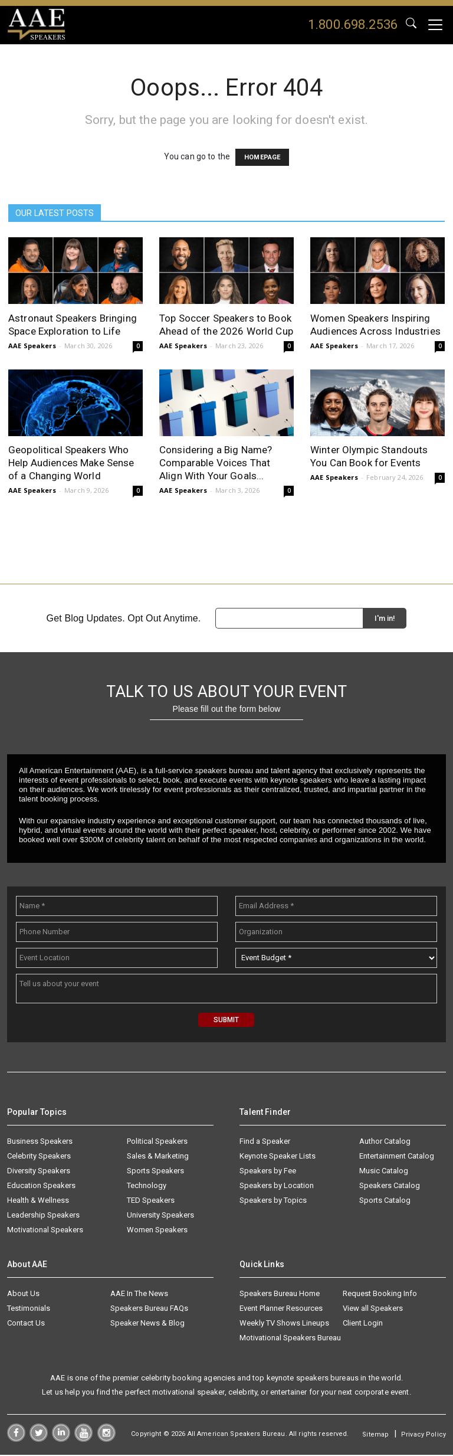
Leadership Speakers (43, 1216)
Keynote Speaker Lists (277, 1157)
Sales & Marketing (158, 1157)
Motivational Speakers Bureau (290, 1338)
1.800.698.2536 (353, 24)
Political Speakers (157, 1142)
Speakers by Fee (267, 1171)
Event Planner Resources (281, 1309)
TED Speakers (151, 1201)
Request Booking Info (380, 1294)
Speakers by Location (276, 1186)
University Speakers (160, 1216)
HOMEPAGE (262, 158)
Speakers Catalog (389, 1186)
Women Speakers (157, 1230)
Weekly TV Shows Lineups (284, 1324)
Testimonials (28, 1309)
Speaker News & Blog (147, 1324)
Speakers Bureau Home (279, 1294)
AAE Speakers (32, 346)
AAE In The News (139, 1294)
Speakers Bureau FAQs (149, 1309)
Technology (146, 1186)
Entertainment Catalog (396, 1157)
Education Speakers (41, 1186)
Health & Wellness (38, 1201)
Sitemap (375, 1436)
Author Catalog (385, 1142)
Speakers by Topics (273, 1201)
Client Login (363, 1324)
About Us (23, 1294)
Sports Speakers (155, 1171)
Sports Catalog (385, 1201)
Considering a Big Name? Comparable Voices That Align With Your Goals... (215, 463)
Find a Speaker (264, 1142)
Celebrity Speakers (39, 1157)
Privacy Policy (423, 1436)
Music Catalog (383, 1171)
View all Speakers (373, 1309)
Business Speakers (40, 1142)
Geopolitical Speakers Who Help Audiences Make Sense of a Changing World (71, 463)
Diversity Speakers (38, 1171)
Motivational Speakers (45, 1230)
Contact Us (26, 1324)
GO (411, 25)
